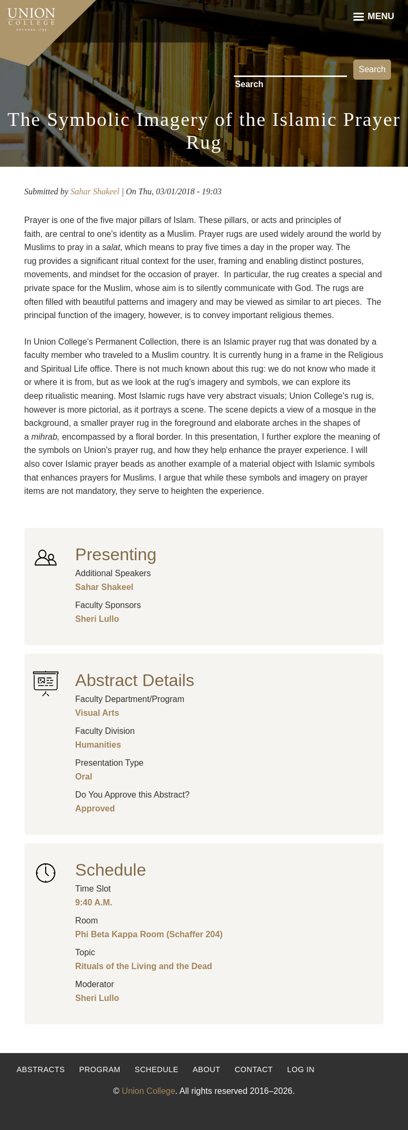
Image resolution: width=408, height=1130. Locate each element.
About (206, 1069)
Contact (254, 1069)
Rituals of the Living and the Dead (143, 966)
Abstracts (40, 1069)
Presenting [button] (116, 554)
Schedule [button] (110, 869)
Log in (300, 1069)
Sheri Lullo (97, 618)
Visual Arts (97, 712)
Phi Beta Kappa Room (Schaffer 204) (149, 934)
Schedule (156, 1069)
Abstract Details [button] (134, 680)
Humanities (98, 744)
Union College (148, 1090)
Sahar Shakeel (95, 191)
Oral (83, 776)
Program (100, 1069)
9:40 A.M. (94, 902)
